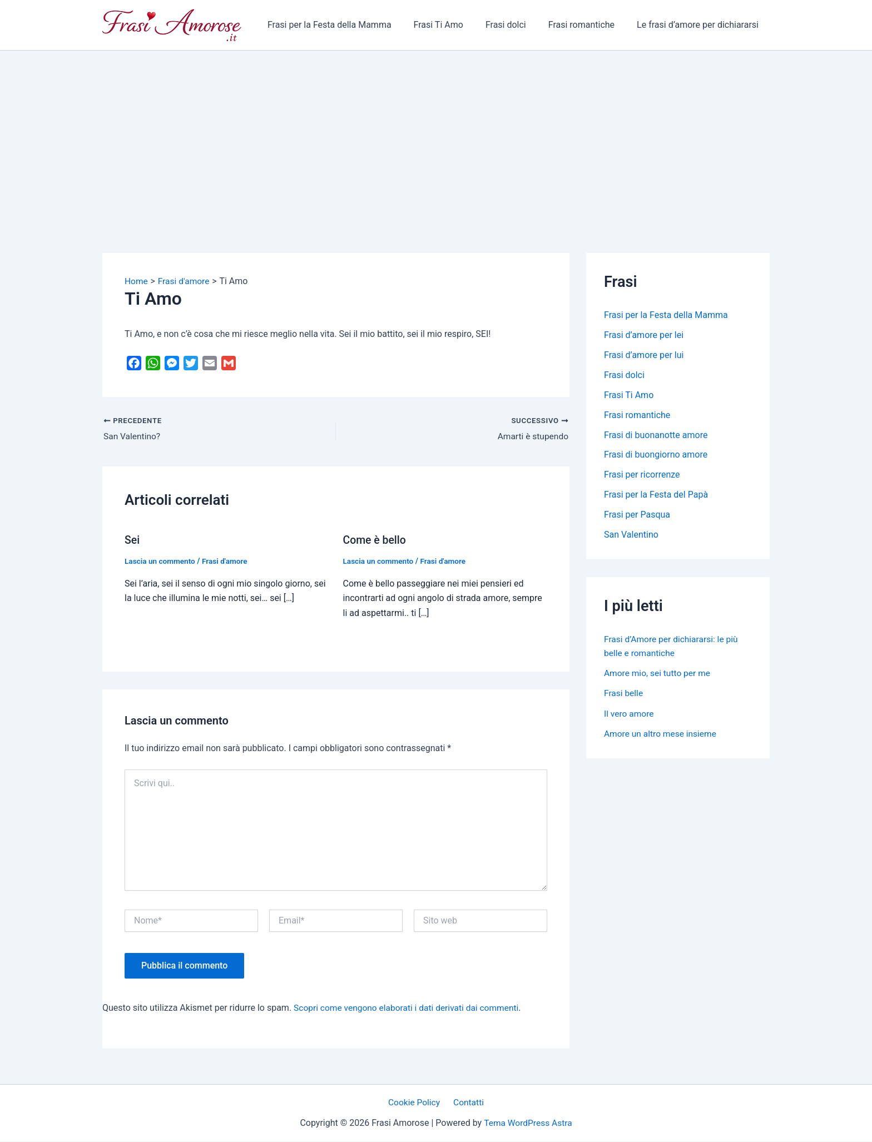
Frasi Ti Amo (454, 24)
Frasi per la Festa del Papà (656, 495)
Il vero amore (629, 713)
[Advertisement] (436, 134)
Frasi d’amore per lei (643, 335)
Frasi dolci (517, 24)
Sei (132, 540)
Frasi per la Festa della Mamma (350, 24)
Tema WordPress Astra (528, 1123)
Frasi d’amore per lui (643, 355)
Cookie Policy (416, 1103)
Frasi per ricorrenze (642, 475)
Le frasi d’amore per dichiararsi (700, 24)
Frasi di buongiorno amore (655, 455)
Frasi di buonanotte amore (655, 435)
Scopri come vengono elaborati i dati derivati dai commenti (410, 1007)
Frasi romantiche (588, 24)
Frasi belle (624, 693)
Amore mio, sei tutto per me (659, 673)
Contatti (467, 1103)
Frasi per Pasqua (637, 515)
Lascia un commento (161, 561)
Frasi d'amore (227, 561)
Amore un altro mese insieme (662, 733)
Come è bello (375, 540)
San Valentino (631, 535)
